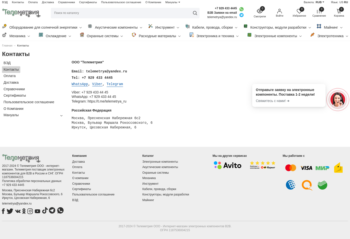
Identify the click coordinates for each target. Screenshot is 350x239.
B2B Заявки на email (222, 12)
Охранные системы (101, 35)
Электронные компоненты (274, 35)
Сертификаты (88, 2)
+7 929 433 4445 (226, 8)
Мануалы (171, 2)
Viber (97, 83)
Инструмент (163, 26)
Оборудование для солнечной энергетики (42, 26)
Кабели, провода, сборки (211, 26)
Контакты (18, 2)
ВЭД (5, 2)
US (341, 2)
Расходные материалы (156, 35)
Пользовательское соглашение (121, 2)
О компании (80, 177)
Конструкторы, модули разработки (277, 26)
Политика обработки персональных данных (31, 180)
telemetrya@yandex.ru (17, 203)
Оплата (33, 2)
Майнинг (329, 26)
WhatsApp (80, 83)
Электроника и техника (213, 35)
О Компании (153, 2)
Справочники (66, 2)
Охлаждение (54, 35)
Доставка (48, 2)
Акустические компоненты (115, 26)
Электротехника (329, 35)
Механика (16, 35)
